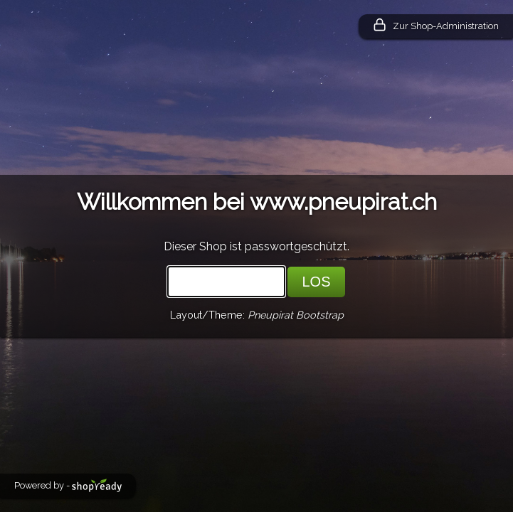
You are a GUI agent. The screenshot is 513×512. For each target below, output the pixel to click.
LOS (316, 281)
